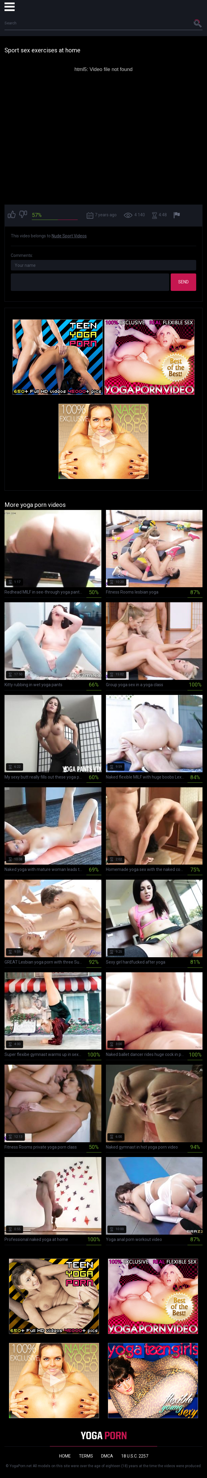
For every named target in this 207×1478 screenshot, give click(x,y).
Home (65, 1456)
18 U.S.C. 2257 (134, 1456)
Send (183, 281)
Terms (86, 1456)
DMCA (107, 1456)
